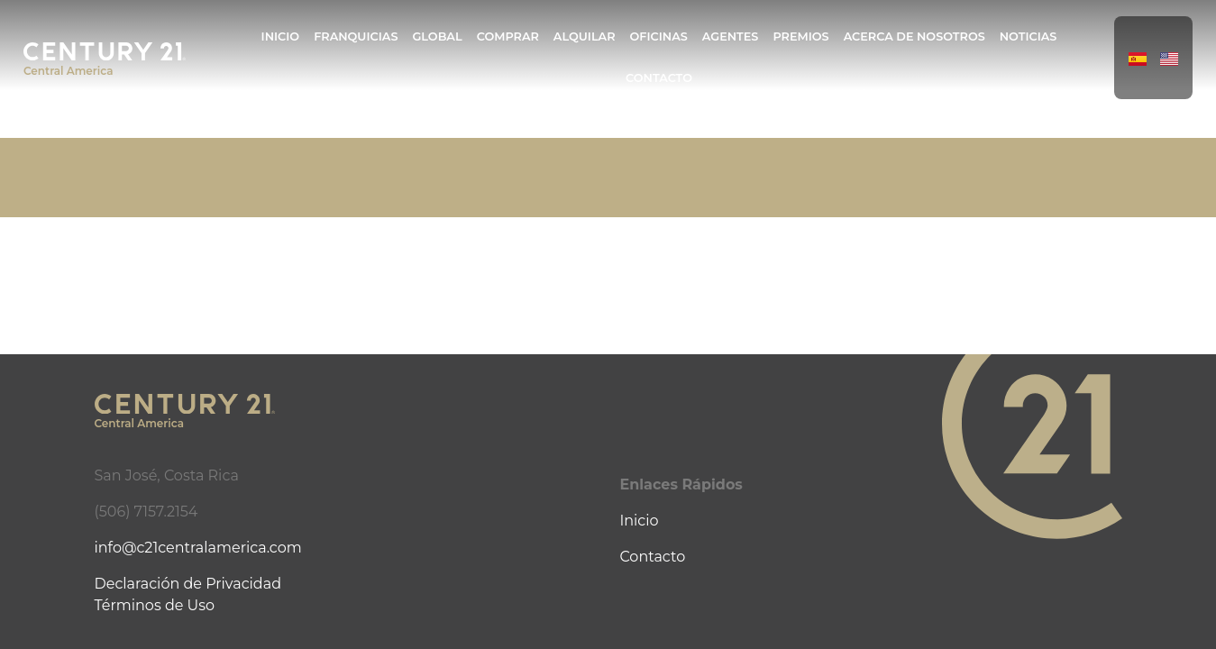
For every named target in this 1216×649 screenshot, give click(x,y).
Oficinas (659, 36)
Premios (800, 36)
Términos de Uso (155, 605)
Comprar (508, 36)
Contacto (659, 78)
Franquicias (356, 36)
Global (437, 36)
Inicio (280, 36)
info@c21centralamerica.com (198, 547)
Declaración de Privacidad (188, 583)
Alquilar (584, 36)
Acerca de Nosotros (914, 36)
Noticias (1028, 36)
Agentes (730, 36)
